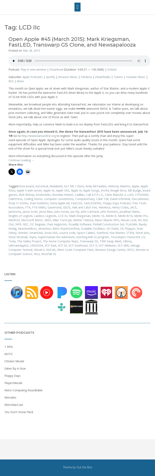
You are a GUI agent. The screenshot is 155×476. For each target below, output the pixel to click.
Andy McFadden (96, 186)
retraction (44, 228)
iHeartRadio (102, 77)
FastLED (76, 203)
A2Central (41, 186)
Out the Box (84, 467)
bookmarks (43, 195)
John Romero (109, 212)
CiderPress (15, 199)
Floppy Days (12, 376)
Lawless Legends (45, 216)
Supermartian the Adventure (56, 237)
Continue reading (21, 160)
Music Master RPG (107, 220)
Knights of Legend (20, 216)
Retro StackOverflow (66, 228)
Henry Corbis (120, 207)
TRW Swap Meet (110, 241)
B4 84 (105, 190)
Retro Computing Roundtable (23, 390)
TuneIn (118, 77)
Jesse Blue (46, 212)
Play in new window (33, 69)
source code (67, 233)
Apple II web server (29, 190)
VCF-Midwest (107, 245)
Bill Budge (134, 190)
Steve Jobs (142, 233)
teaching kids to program (92, 237)
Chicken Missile (14, 361)
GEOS (66, 207)
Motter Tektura (83, 220)
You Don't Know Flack (18, 412)
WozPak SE (48, 254)
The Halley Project (29, 241)
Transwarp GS (89, 241)
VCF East (50, 245)
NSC (25, 224)
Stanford (102, 233)
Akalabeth (56, 186)
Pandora (86, 77)
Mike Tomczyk (62, 220)
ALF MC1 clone (74, 186)
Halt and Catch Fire (84, 207)
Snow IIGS (51, 233)
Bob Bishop (26, 195)
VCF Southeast (78, 245)
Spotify (50, 77)
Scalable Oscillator (93, 228)
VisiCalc (51, 250)
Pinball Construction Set (108, 224)
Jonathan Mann (129, 212)
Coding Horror (33, 199)
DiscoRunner (140, 199)
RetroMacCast (13, 405)
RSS (11, 81)
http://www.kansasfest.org (39, 136)
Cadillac (80, 195)
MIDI (48, 220)
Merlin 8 (111, 216)
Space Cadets (86, 233)
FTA (27, 207)
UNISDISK (36, 245)
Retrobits (10, 397)
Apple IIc (48, 190)
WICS (130, 250)
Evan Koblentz (39, 203)
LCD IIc (62, 216)
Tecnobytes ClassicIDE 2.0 (128, 237)
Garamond (54, 207)
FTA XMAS (39, 207)
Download (56, 69)
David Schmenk (120, 199)
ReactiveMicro (27, 228)
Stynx (32, 237)
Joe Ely (74, 212)
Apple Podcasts (32, 77)
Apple (135, 186)
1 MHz (8, 347)
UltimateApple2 (18, 245)
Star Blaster (117, 233)
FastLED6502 (92, 203)
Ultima (127, 241)
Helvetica (104, 207)
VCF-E (93, 245)
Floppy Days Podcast (117, 203)
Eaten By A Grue (15, 368)
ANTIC (8, 354)
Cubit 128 (102, 199)
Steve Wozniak (18, 237)
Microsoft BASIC (32, 220)
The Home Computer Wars (60, 241)
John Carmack (90, 212)
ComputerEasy (84, 199)
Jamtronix (14, 212)
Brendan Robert (62, 195)
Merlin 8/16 (125, 216)
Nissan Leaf (128, 220)
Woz (37, 254)
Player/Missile (13, 383)
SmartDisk (36, 233)
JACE (133, 207)
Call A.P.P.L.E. (94, 195)
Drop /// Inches (18, 203)
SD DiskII (112, 228)
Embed (111, 69)
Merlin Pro (141, 216)
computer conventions (59, 199)
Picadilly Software (79, 224)
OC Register (38, 224)
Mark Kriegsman (79, 216)
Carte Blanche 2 (115, 195)
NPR (18, 224)
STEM (130, 233)
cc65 (130, 195)
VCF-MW (123, 245)
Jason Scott (30, 212)
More (20, 81)
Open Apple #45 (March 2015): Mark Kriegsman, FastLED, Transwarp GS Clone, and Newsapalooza (72, 42)
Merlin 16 (98, 216)
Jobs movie (61, 212)
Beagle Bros (118, 190)
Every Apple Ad (59, 203)
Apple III (76, 190)
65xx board (26, 186)
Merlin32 (14, 220)
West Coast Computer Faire (75, 250)
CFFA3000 (141, 195)
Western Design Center (110, 250)
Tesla (12, 241)
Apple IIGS (62, 190)
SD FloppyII (127, 228)
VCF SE (62, 245)
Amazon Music (68, 77)
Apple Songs (91, 190)
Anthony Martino (119, 186)
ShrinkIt (23, 233)
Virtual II (39, 250)
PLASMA (131, 224)
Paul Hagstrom (57, 224)
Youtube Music (135, 77)
